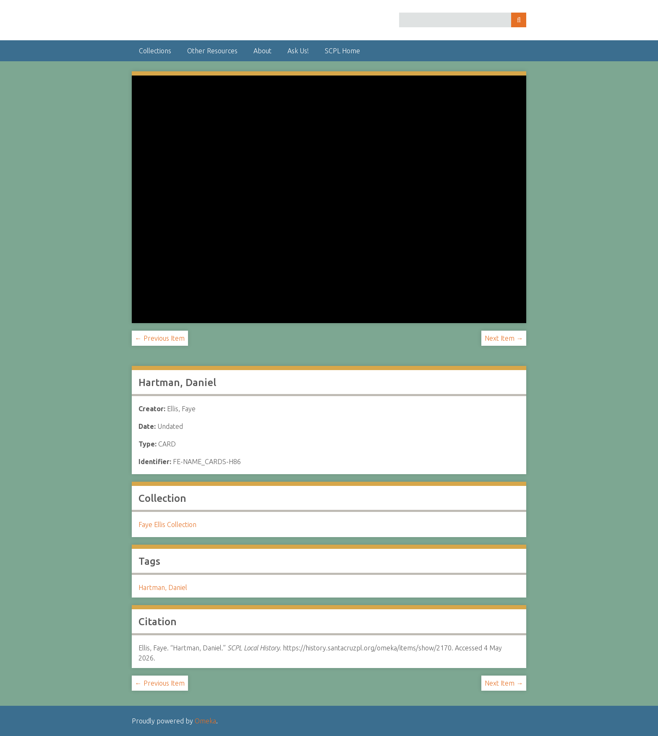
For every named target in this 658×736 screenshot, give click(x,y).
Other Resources (212, 51)
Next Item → (504, 338)
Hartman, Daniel (162, 587)
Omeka (205, 721)
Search (518, 20)
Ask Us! (298, 51)
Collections (155, 51)
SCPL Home (342, 51)
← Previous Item (160, 338)
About (262, 51)
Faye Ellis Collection (167, 524)
